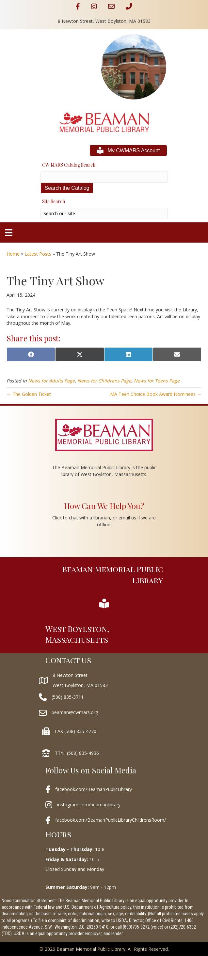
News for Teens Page (157, 381)
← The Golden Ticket (29, 394)
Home (13, 254)
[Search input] (104, 213)
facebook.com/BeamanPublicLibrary (93, 789)
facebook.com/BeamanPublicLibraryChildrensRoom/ (110, 820)
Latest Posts (37, 254)
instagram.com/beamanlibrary (88, 804)
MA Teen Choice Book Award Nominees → (155, 394)
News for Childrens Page (104, 381)
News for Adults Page (51, 381)
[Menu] (8, 232)
